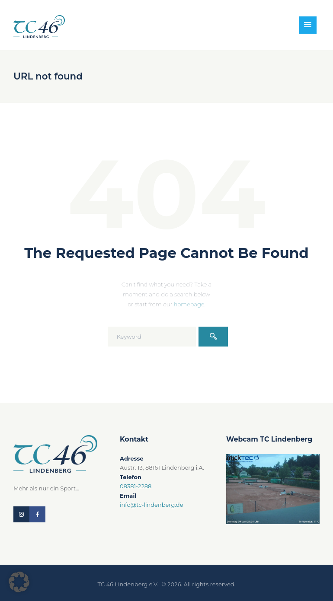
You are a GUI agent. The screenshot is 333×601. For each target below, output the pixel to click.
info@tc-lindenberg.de (151, 504)
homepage (189, 304)
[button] (19, 582)
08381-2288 (135, 486)
